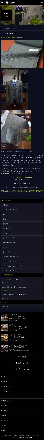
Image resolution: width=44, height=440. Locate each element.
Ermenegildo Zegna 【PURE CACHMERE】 (15, 287)
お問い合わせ (22, 363)
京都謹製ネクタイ (6, 401)
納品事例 (7, 29)
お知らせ (5, 205)
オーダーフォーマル (6, 391)
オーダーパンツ (8, 252)
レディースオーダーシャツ (11, 261)
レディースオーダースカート (12, 209)
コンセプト (4, 405)
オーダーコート (8, 228)
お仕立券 (22, 357)
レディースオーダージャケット (12, 266)
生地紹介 (5, 219)
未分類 (5, 214)
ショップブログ (5, 420)
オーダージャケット (9, 242)
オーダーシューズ (8, 238)
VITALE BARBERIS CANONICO (22, 177)
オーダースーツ (8, 247)
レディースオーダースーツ (11, 270)
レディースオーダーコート (11, 256)
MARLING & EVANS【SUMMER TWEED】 (15, 295)
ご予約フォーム (22, 369)
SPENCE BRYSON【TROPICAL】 (12, 279)
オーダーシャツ (8, 233)
